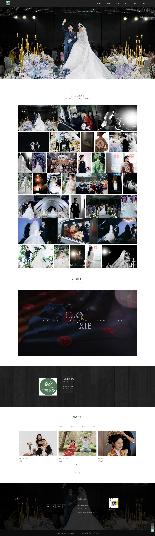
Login (97, 533)
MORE (77, 473)
